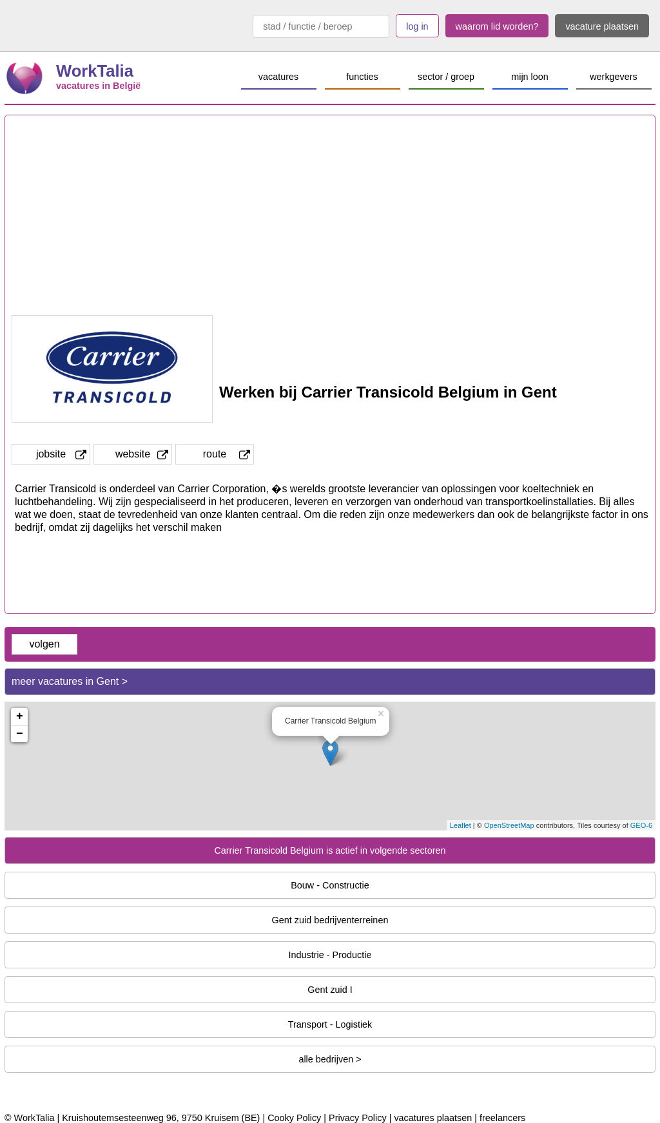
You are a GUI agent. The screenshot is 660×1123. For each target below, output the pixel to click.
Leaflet (460, 825)
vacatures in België (98, 86)
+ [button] (19, 716)
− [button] (19, 734)
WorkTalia (94, 71)
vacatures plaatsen (433, 1118)
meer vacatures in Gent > (70, 681)
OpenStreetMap (509, 825)
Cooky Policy (294, 1118)
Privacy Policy (358, 1118)
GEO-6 (641, 825)
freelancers (502, 1118)
